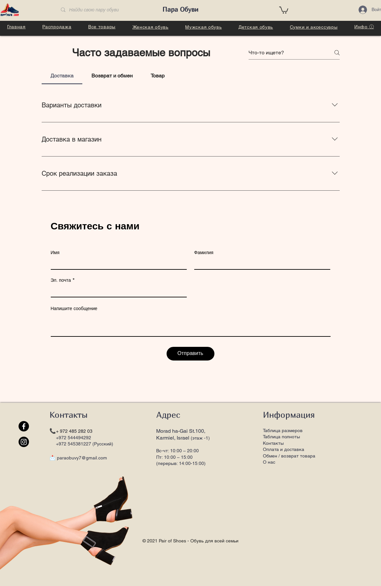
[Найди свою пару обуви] (105, 10)
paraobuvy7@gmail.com (82, 457)
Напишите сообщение (74, 308)
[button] (283, 10)
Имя (55, 252)
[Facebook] (24, 426)
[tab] (62, 75)
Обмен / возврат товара (289, 455)
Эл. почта (61, 280)
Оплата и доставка (283, 449)
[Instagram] (24, 442)
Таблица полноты (281, 436)
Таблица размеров (283, 430)
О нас (269, 462)
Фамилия (203, 252)
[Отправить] (190, 354)
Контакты (273, 443)
